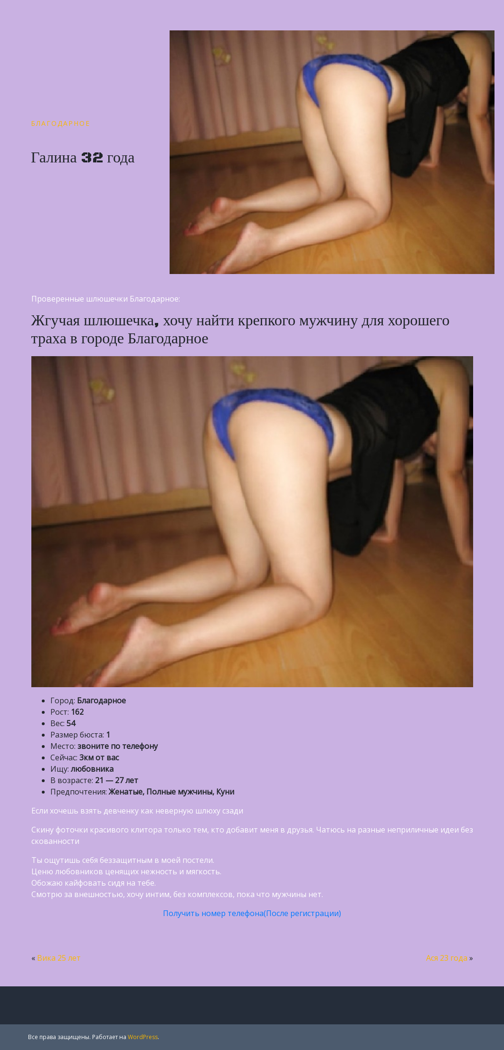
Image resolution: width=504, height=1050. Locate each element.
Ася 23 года (446, 958)
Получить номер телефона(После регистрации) (252, 913)
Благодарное (60, 123)
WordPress (143, 1037)
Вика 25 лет (59, 958)
